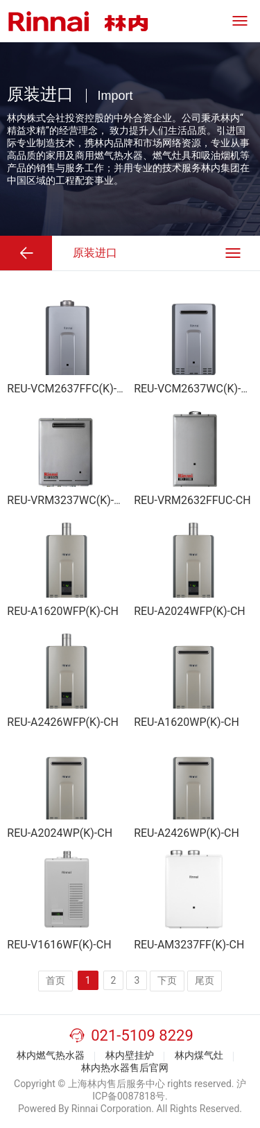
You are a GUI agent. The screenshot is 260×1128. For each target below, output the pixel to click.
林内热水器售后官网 (124, 1067)
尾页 (204, 980)
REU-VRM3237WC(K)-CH (68, 500)
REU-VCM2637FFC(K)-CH (69, 388)
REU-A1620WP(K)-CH (186, 722)
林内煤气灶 (199, 1055)
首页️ (55, 980)
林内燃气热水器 (51, 1055)
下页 (167, 980)
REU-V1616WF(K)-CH (59, 944)
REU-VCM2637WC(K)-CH (195, 388)
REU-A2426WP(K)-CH (186, 833)
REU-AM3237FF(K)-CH (189, 944)
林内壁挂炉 (129, 1055)
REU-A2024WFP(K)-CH (189, 611)
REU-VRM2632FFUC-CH (192, 500)
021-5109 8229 (142, 1035)
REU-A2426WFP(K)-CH (63, 722)
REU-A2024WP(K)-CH (59, 833)
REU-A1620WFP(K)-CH (63, 611)
